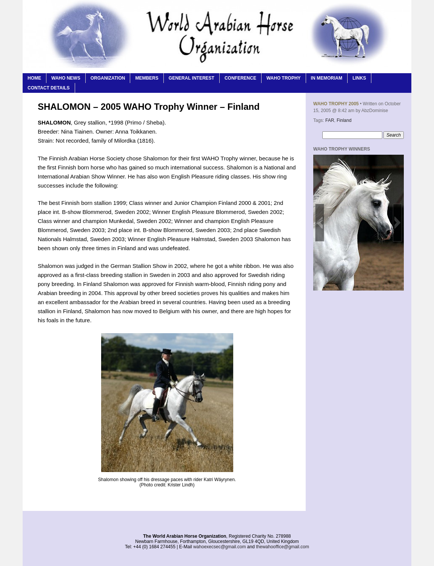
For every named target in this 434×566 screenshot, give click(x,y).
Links (359, 78)
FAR (329, 120)
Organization (108, 78)
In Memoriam (326, 78)
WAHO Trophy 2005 (336, 103)
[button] (319, 222)
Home (34, 78)
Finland (344, 120)
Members (146, 78)
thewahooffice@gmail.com (282, 546)
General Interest (191, 78)
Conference (240, 78)
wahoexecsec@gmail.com (219, 546)
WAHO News (65, 78)
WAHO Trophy (283, 78)
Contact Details (49, 88)
